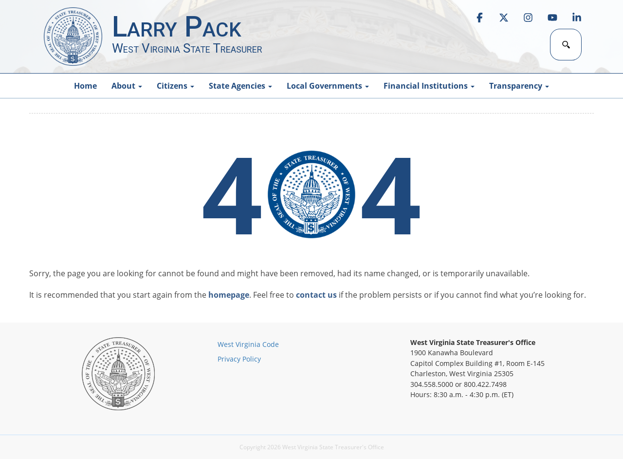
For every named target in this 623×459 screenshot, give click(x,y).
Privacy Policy (239, 358)
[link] (479, 17)
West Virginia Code (248, 344)
